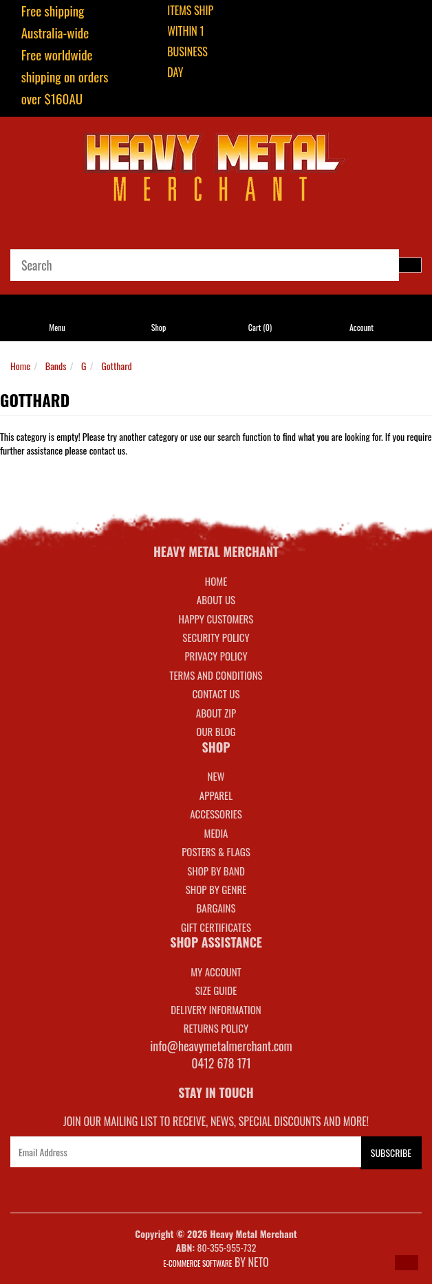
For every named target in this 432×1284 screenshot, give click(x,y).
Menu (57, 327)
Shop (158, 327)
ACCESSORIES (216, 813)
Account (361, 327)
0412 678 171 (221, 1063)
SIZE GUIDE (216, 990)
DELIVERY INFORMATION (216, 1009)
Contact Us (215, 693)
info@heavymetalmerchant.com (221, 1046)
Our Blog (215, 731)
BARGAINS (215, 907)
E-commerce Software (197, 1263)
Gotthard (116, 365)
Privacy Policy (215, 655)
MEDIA (216, 832)
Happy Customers (216, 618)
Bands (56, 365)
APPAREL (216, 795)
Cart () (260, 327)
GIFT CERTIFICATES (216, 927)
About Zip (216, 712)
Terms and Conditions (215, 675)
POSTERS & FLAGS (216, 851)
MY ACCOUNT (216, 971)
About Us (216, 599)
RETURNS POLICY (216, 1027)
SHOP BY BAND (216, 870)
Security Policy (215, 637)
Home (20, 365)
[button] (406, 1262)
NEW (216, 775)
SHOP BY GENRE (216, 889)
